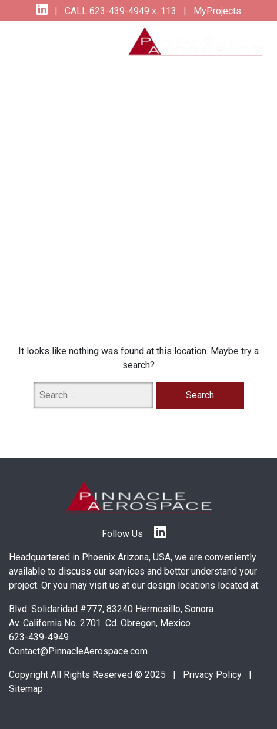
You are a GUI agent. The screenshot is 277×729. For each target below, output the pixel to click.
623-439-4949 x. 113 (131, 10)
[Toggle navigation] (31, 41)
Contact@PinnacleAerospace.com (78, 651)
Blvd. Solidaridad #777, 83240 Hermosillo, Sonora (111, 608)
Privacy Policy (212, 674)
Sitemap (26, 688)
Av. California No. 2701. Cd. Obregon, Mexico (100, 623)
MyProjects (216, 10)
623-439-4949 (39, 637)
